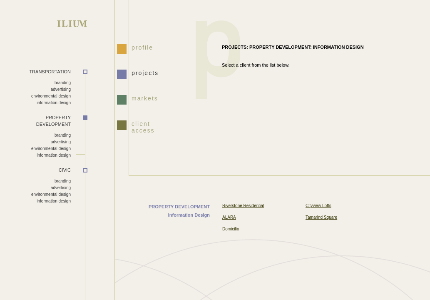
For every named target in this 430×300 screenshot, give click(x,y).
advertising (61, 89)
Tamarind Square (321, 217)
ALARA (229, 217)
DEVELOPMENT (35, 121)
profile (142, 47)
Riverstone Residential (243, 205)
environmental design (51, 96)
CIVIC (65, 170)
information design (54, 102)
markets (145, 98)
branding (63, 82)
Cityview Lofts (318, 205)
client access (143, 126)
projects (145, 73)
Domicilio (230, 229)
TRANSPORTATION (50, 71)
